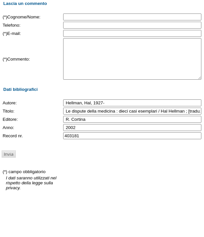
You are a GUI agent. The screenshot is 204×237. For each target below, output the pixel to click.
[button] (9, 162)
